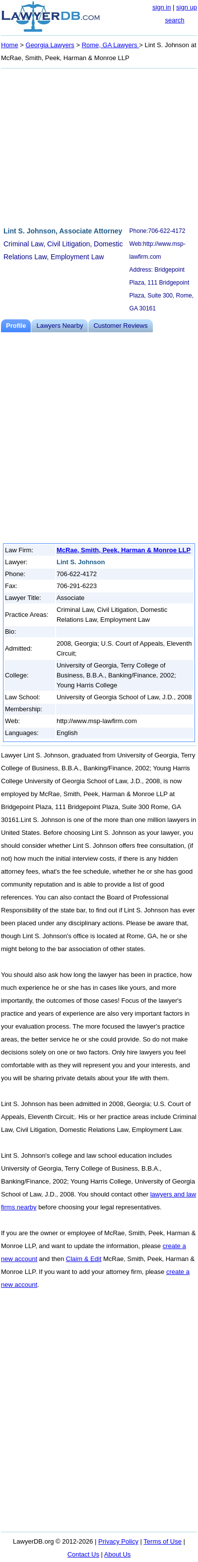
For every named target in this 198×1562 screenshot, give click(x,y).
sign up (186, 7)
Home (9, 45)
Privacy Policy (118, 1541)
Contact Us (83, 1554)
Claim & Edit (84, 1259)
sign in (161, 7)
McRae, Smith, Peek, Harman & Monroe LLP (124, 550)
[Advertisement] (99, 146)
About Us (117, 1554)
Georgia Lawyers (50, 45)
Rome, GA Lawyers (110, 45)
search (174, 20)
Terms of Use (162, 1541)
